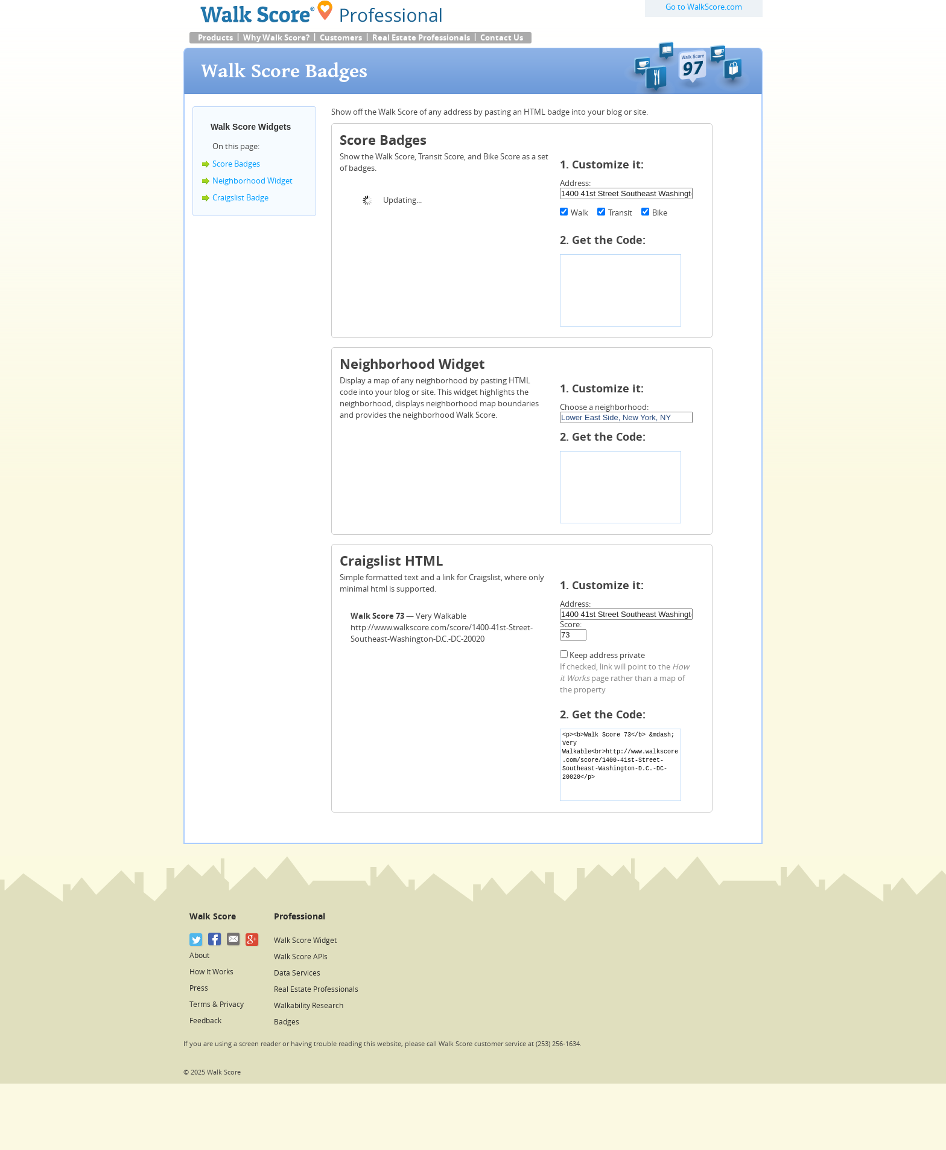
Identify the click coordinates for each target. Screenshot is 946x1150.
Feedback (205, 1021)
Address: (575, 183)
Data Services (297, 973)
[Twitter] (196, 940)
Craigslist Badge (240, 197)
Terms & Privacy (216, 1004)
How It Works (211, 972)
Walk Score (212, 917)
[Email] (234, 940)
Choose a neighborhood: (604, 407)
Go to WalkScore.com (703, 6)
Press (198, 988)
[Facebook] (215, 940)
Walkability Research (308, 1005)
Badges (286, 1022)
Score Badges (236, 163)
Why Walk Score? (276, 37)
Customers (341, 37)
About (199, 955)
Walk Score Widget (305, 940)
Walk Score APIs (301, 957)
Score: (571, 624)
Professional (299, 917)
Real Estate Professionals (421, 37)
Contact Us (501, 37)
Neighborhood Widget (252, 180)
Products (215, 37)
